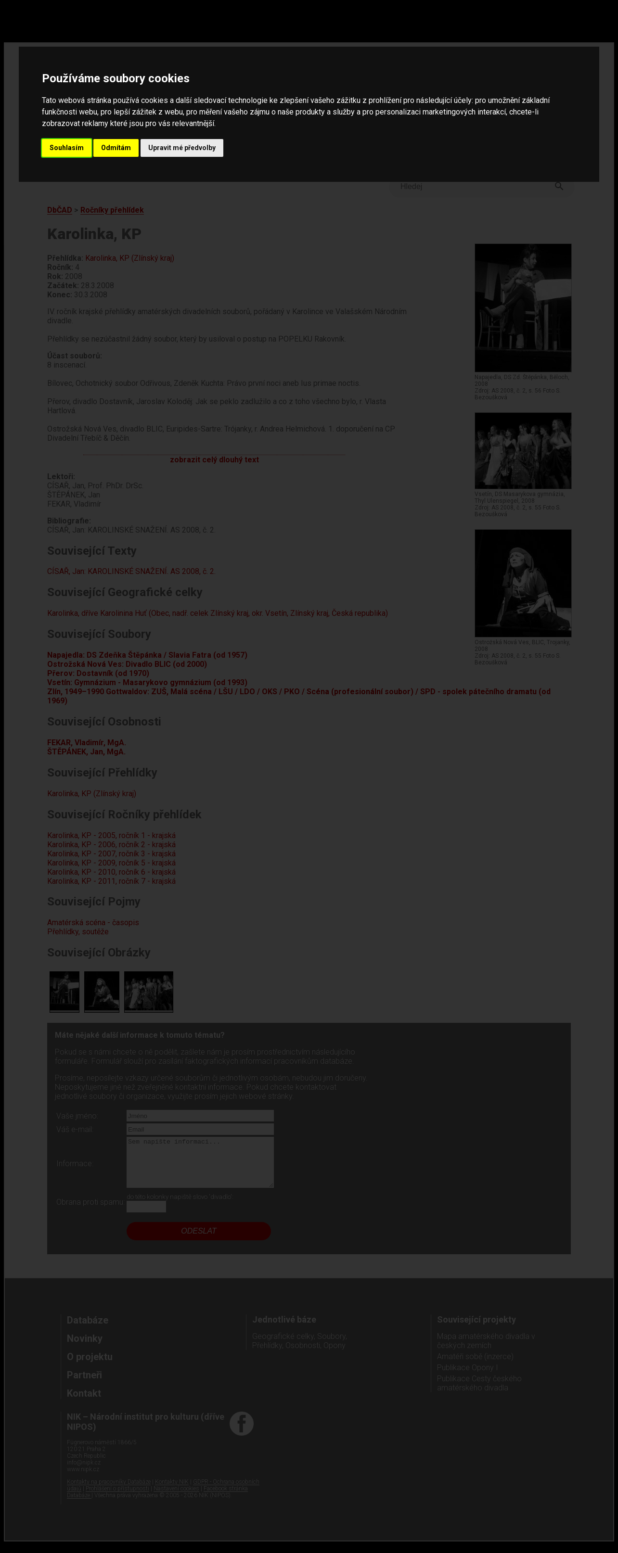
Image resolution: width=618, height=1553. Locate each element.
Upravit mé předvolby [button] (182, 148)
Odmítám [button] (116, 148)
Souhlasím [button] (67, 148)
